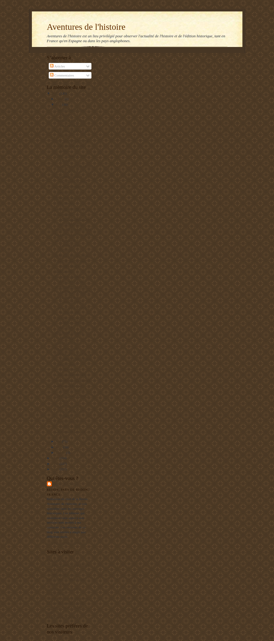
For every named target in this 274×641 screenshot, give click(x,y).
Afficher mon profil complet (66, 542)
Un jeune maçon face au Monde (68, 565)
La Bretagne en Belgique (63, 616)
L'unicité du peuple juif (70, 374)
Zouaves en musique (69, 186)
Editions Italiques (59, 584)
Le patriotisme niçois (69, 192)
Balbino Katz (66, 483)
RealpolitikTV (56, 569)
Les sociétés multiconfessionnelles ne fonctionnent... (72, 218)
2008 (56, 463)
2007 (56, 469)
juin (59, 104)
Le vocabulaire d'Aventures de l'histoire (67, 244)
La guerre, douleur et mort (73, 234)
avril (59, 447)
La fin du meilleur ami (70, 208)
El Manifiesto (56, 593)
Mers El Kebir (56, 560)
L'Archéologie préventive (64, 588)
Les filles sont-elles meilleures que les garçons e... (69, 322)
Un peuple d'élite (66, 348)
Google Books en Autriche (73, 229)
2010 (56, 93)
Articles (57, 66)
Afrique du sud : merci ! (71, 197)
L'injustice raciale (67, 342)
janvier (61, 452)
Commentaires (62, 75)
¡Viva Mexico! (65, 203)
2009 (56, 458)
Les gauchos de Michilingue (66, 579)
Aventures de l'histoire (86, 27)
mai (59, 441)
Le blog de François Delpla (65, 603)
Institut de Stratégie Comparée (67, 598)
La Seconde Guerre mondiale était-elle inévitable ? (70, 410)
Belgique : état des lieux (71, 255)
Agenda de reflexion (60, 574)
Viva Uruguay (64, 271)
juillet (60, 99)
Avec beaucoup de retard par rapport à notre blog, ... (71, 145)
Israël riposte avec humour (73, 380)
